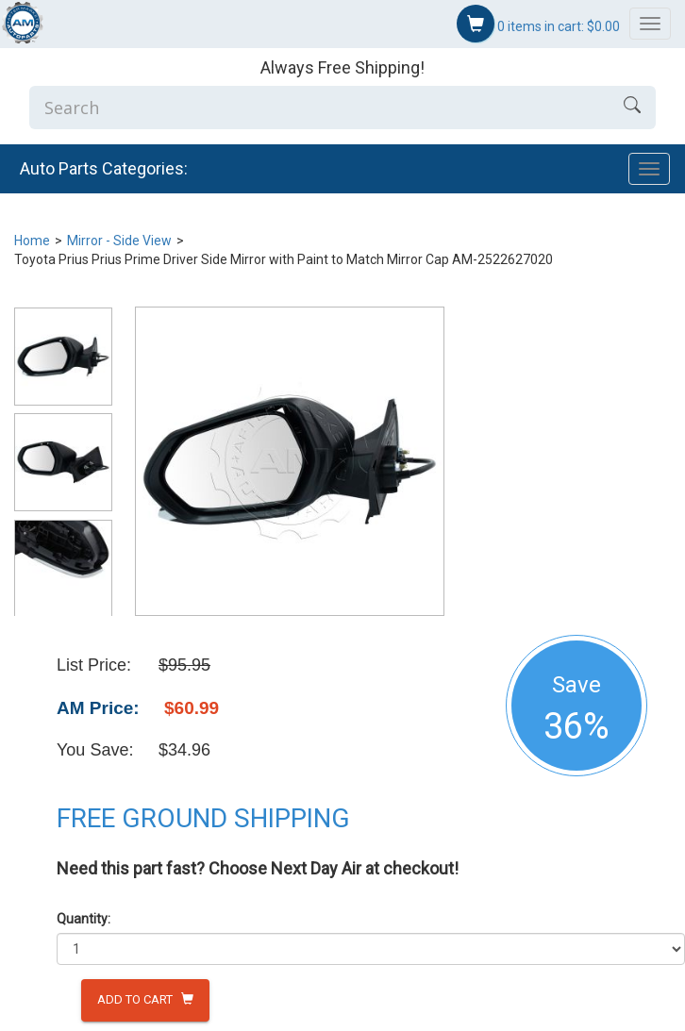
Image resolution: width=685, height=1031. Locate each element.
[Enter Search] (319, 107)
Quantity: (83, 918)
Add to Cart (145, 999)
